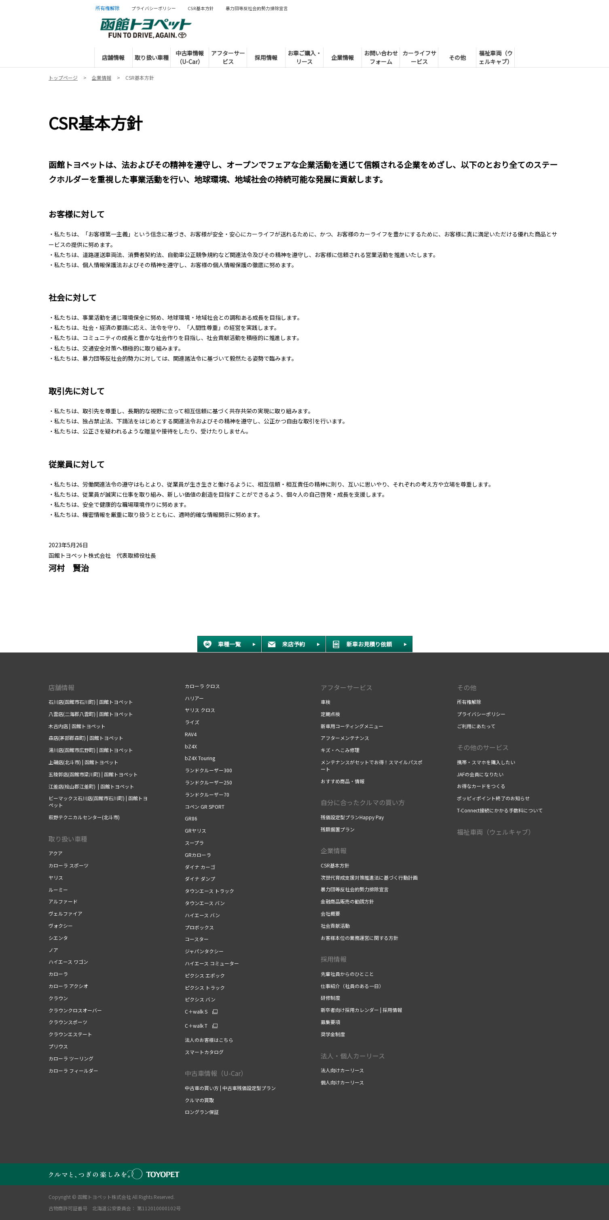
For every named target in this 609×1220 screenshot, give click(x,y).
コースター (197, 938)
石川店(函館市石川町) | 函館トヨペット (91, 701)
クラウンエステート (70, 1034)
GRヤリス (195, 830)
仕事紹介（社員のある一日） (353, 985)
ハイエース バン (202, 915)
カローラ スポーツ (69, 865)
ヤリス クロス (200, 709)
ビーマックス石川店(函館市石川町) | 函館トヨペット (98, 801)
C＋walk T (196, 1025)
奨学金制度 (333, 1034)
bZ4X (191, 746)
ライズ (192, 721)
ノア (53, 949)
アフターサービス (346, 687)
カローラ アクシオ (68, 985)
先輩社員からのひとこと (347, 973)
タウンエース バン (205, 902)
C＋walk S (196, 1011)
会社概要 (330, 913)
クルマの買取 (199, 1100)
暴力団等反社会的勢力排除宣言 (355, 889)
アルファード (63, 901)
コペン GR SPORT (204, 806)
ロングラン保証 (202, 1111)
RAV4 (191, 734)
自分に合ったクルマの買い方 (363, 802)
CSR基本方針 (336, 865)
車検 (326, 701)
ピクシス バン (200, 999)
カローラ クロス (202, 685)
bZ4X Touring (200, 758)
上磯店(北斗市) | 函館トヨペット (83, 762)
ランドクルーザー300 (208, 770)
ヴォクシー (61, 925)
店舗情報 (61, 687)
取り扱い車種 (68, 839)
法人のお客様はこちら (209, 1039)
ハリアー (194, 698)
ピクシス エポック (205, 975)
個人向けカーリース (342, 1082)
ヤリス (56, 877)
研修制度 (331, 997)
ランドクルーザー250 (208, 782)
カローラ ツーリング (71, 1058)
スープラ (194, 842)
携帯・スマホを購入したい (486, 762)
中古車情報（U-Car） (216, 1073)
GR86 (191, 818)
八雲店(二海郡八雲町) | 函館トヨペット (91, 713)
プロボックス (199, 927)
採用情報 (334, 959)
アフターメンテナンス (345, 737)
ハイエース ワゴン (68, 961)
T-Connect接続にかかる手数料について (500, 810)
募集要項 (331, 1021)
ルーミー (58, 889)
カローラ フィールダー (73, 1070)
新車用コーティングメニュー (352, 726)
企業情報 (334, 850)
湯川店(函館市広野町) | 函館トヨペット (91, 749)
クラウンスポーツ (68, 1021)
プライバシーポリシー (481, 713)
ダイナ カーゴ (200, 866)
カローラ (58, 973)
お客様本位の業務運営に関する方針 (359, 937)
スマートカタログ (204, 1051)
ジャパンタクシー (204, 951)
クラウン (58, 998)
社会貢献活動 (335, 925)
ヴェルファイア (65, 913)
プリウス (58, 1046)
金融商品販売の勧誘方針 (347, 901)
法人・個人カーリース (353, 1056)
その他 (466, 687)
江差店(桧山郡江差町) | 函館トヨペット (91, 786)
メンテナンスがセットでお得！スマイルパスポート (372, 765)
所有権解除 (469, 701)
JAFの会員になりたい (480, 774)
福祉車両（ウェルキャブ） (496, 832)
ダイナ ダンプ (200, 878)
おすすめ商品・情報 (342, 781)
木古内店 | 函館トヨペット (77, 726)
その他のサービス (483, 747)
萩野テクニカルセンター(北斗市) (84, 817)
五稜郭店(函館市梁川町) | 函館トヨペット (93, 774)
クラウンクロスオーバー (75, 1010)
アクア (56, 853)
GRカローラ (198, 854)
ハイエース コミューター (212, 963)
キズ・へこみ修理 (340, 749)
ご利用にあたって (476, 726)
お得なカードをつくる (482, 785)
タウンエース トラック (209, 890)
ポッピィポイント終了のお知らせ (493, 798)
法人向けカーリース (342, 1070)
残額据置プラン (338, 829)
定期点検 (331, 713)
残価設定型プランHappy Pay (352, 817)
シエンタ (58, 937)
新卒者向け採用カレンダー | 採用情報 (361, 1009)
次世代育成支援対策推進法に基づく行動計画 (370, 877)
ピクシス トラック (205, 987)
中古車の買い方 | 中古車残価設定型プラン (230, 1087)
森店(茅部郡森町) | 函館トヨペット (86, 737)
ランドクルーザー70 (207, 794)
